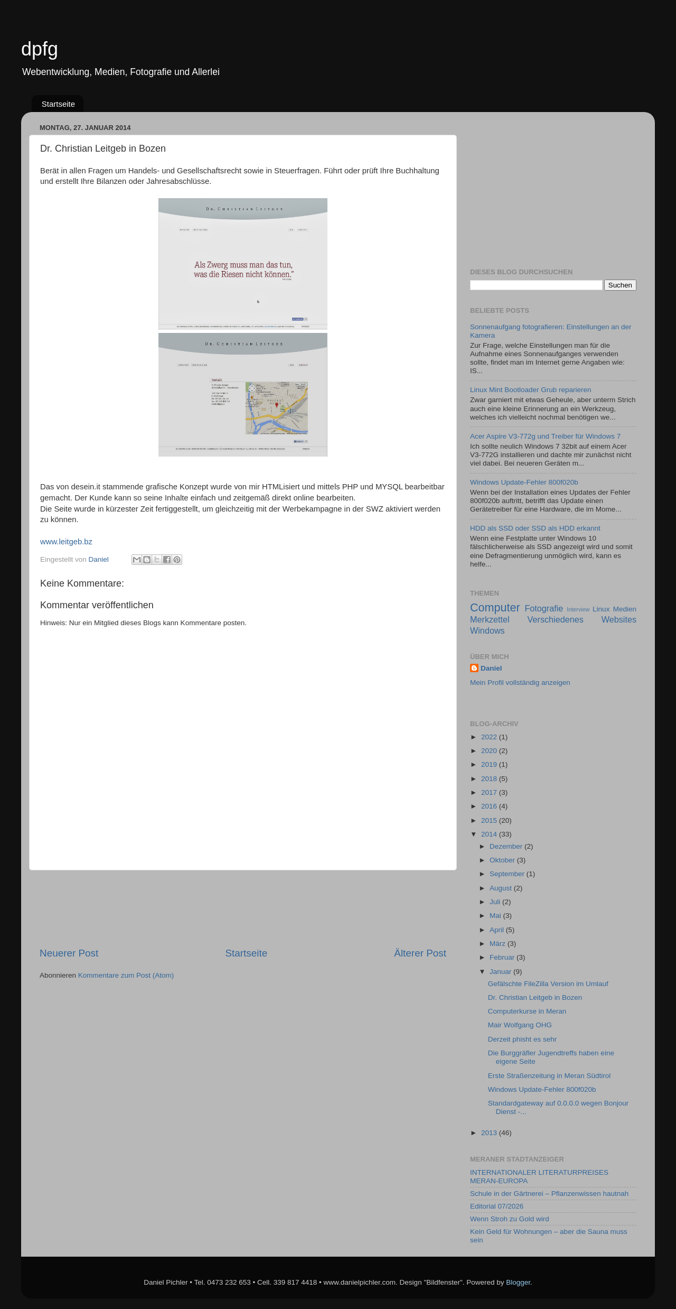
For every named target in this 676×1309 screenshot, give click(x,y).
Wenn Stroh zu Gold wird (509, 1219)
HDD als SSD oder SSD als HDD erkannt (535, 528)
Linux (601, 609)
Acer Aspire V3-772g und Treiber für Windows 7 (545, 436)
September (508, 874)
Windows (487, 630)
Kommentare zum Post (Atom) (126, 975)
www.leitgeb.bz (66, 541)
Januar (501, 972)
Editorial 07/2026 (496, 1206)
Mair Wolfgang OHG (520, 1025)
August (502, 888)
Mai (496, 916)
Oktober (503, 860)
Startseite (58, 103)
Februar (503, 957)
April (498, 930)
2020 (490, 751)
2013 (490, 1133)
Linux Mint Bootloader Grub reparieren (531, 390)
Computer (495, 607)
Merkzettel (490, 619)
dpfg (39, 49)
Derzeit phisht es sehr (522, 1039)
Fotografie (543, 608)
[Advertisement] (243, 908)
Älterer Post (420, 953)
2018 (490, 779)
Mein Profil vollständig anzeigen (520, 682)
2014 (490, 834)
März (499, 944)
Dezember (507, 846)
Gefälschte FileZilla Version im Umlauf (548, 984)
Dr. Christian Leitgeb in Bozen (535, 997)
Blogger (518, 1282)
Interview (578, 609)
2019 (490, 764)
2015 (490, 820)
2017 (490, 792)
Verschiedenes (556, 619)
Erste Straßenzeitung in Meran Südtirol (549, 1076)
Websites (619, 619)
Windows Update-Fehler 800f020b (524, 482)
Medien (624, 609)
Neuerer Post (69, 953)
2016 (490, 806)
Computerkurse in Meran (527, 1011)
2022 (490, 737)
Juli (496, 902)
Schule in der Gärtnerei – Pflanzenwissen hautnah (549, 1193)
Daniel (491, 668)
